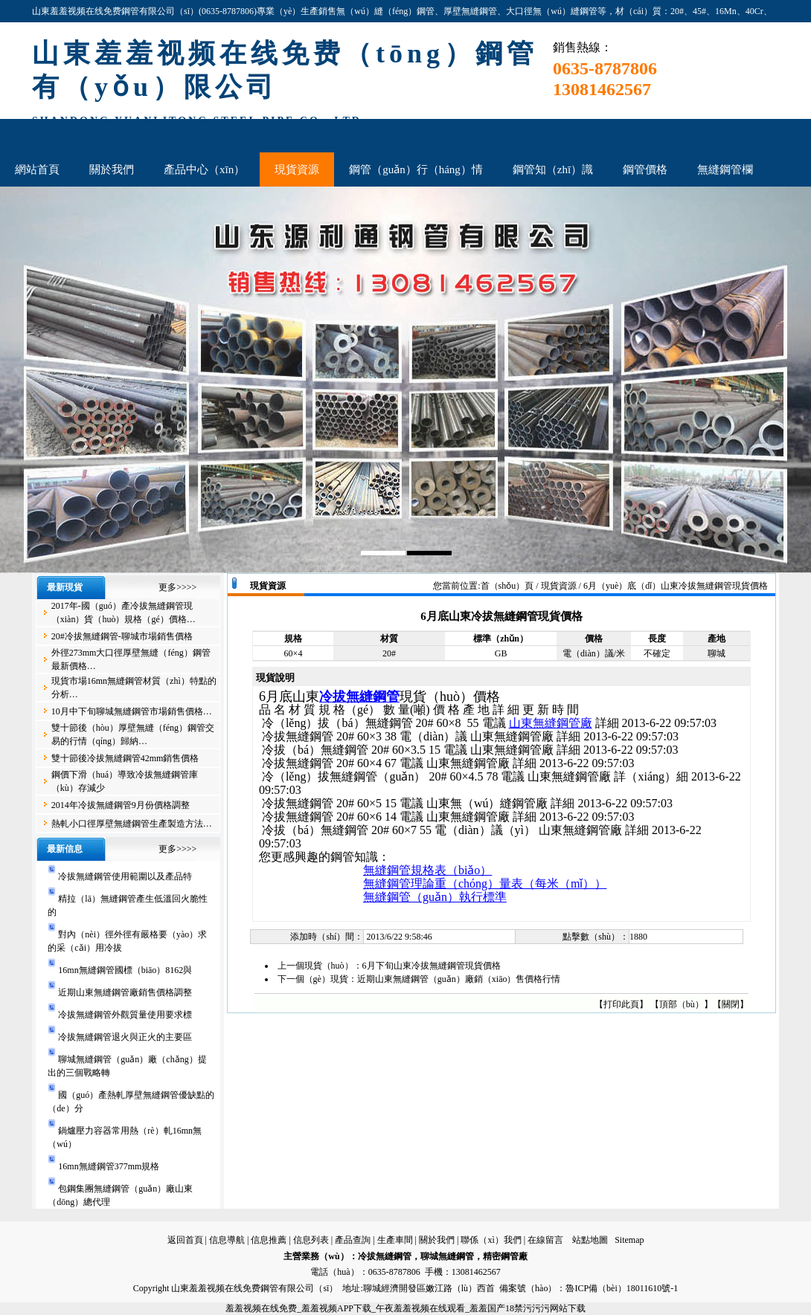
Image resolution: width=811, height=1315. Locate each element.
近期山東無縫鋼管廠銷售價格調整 (125, 992)
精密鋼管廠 (505, 1256)
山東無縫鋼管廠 (550, 723)
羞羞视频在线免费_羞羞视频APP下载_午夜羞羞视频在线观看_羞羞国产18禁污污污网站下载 (405, 1308)
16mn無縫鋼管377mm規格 (108, 1166)
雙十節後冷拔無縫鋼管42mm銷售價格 (125, 758)
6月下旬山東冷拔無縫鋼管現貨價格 (431, 965)
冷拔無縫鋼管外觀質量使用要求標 (125, 1014)
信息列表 (311, 1240)
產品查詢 (353, 1240)
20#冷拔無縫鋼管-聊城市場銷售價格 (122, 636)
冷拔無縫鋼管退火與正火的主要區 (125, 1037)
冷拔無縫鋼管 (359, 696)
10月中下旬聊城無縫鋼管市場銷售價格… (131, 711)
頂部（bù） (681, 1004)
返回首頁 (185, 1240)
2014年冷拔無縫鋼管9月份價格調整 (120, 805)
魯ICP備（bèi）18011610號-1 (621, 1288)
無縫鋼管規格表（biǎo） (427, 870)
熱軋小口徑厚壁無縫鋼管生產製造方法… (131, 823)
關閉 (731, 1004)
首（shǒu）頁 (507, 586)
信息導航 (227, 1240)
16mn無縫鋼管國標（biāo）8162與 (125, 970)
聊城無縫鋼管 (447, 1256)
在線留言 (545, 1240)
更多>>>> (177, 587)
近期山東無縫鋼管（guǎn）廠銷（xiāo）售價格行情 (459, 979)
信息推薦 (268, 1240)
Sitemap (629, 1240)
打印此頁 (621, 1004)
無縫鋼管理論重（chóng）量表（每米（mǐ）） (485, 883)
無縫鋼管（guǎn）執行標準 (435, 897)
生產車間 (395, 1240)
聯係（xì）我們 (491, 1240)
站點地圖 (590, 1240)
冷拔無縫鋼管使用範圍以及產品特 (125, 876)
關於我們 (437, 1240)
